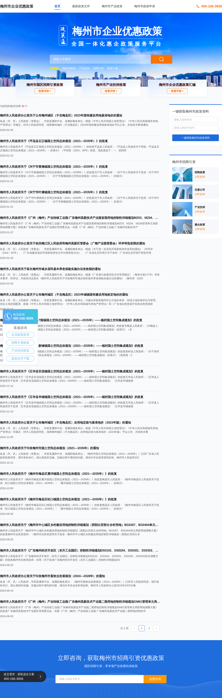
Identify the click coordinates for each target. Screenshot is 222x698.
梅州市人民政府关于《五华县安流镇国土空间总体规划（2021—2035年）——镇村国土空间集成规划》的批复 (71, 371)
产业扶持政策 (20, 350)
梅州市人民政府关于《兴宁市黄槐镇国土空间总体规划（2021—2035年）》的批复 (54, 166)
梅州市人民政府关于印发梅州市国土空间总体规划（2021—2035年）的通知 (49, 448)
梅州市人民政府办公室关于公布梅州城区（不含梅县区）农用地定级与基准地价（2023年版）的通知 (65, 422)
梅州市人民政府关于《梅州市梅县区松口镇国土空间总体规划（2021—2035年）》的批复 (58, 499)
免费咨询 (155, 679)
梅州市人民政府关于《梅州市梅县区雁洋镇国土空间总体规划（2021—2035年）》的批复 (58, 473)
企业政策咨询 (20, 334)
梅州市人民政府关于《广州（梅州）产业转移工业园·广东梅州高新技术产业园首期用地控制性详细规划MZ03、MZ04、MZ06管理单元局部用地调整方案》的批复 (80, 217)
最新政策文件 (81, 6)
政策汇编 (112, 68)
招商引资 (98, 68)
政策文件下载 (20, 358)
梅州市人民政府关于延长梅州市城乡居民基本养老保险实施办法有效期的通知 (50, 269)
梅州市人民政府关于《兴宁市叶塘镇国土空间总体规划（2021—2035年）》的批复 (54, 192)
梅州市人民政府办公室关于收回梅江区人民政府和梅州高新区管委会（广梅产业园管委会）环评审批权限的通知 (72, 243)
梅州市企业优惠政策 (16, 6)
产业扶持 (84, 68)
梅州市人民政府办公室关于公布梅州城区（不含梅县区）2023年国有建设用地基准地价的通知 (61, 115)
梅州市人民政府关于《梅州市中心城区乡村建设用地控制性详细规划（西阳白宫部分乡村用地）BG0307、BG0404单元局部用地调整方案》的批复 (80, 524)
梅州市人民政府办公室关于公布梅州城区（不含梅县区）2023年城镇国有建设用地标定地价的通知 (64, 294)
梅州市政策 (69, 68)
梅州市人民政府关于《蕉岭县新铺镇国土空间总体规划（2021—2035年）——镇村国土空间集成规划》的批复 (71, 345)
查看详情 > (44, 91)
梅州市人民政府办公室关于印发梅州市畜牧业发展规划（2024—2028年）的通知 (52, 576)
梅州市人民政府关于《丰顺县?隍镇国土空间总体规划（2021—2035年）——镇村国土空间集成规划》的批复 (71, 320)
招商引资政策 (20, 342)
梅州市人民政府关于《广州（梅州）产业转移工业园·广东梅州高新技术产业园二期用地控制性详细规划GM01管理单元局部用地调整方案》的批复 (80, 601)
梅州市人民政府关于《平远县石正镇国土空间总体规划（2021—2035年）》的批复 (54, 141)
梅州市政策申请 (144, 6)
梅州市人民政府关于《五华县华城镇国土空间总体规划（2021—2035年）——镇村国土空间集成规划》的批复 (71, 397)
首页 (57, 6)
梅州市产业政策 (112, 6)
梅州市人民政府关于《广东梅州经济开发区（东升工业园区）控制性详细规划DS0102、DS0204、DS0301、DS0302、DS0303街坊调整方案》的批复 (80, 550)
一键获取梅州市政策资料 (195, 137)
